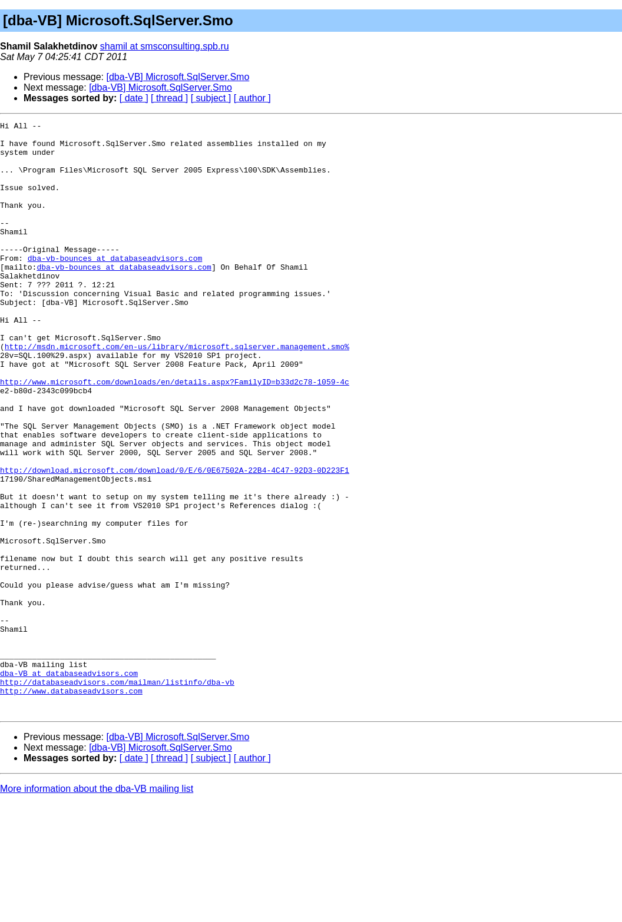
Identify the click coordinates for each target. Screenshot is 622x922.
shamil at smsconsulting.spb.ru (164, 46)
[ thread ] (169, 98)
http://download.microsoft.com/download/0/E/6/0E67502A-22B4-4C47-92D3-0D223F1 (174, 540)
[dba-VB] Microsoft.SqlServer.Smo (178, 77)
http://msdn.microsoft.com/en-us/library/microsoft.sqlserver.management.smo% (177, 392)
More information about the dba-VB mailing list (96, 907)
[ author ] (252, 98)
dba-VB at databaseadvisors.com (69, 784)
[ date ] (134, 98)
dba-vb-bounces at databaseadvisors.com (115, 286)
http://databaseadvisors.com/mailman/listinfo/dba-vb (117, 795)
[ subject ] (211, 98)
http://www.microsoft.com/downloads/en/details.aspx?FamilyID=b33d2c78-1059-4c (174, 434)
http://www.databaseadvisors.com (71, 805)
